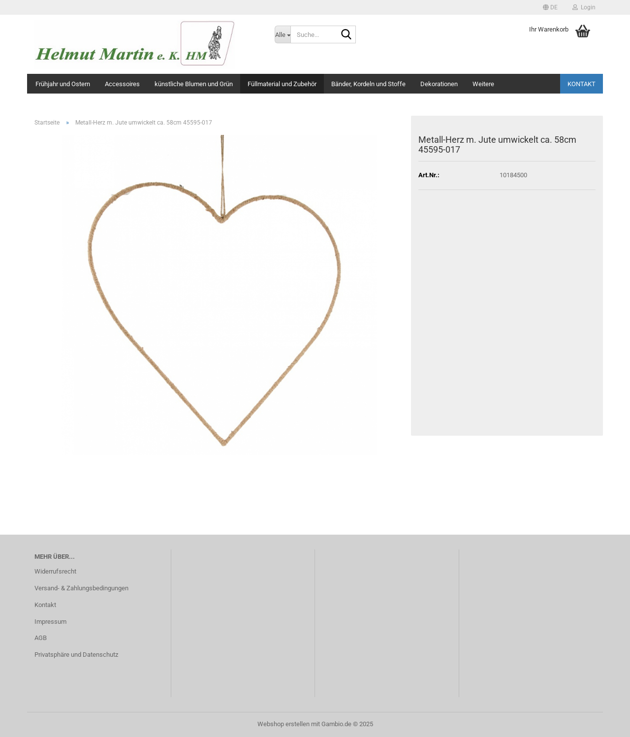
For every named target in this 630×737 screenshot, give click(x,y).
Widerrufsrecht (55, 571)
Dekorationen (439, 84)
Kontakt (581, 84)
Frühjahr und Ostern (62, 84)
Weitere (483, 84)
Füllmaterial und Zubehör (282, 84)
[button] (550, 7)
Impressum (50, 621)
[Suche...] (282, 34)
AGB (40, 637)
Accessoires (122, 84)
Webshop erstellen (283, 724)
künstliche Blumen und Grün (194, 84)
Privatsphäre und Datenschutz (76, 654)
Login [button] (584, 7)
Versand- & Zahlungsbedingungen (81, 588)
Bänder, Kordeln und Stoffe (368, 84)
